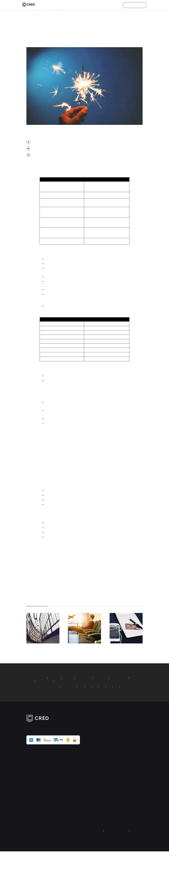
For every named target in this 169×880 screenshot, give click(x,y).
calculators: (31, 702)
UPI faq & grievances (131, 824)
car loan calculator (109, 702)
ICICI (96, 711)
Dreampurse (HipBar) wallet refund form (95, 823)
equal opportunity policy (131, 836)
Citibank (67, 165)
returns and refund (114, 864)
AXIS (109, 711)
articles (59, 14)
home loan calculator (89, 702)
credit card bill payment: (36, 711)
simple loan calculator (72, 705)
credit (72, 165)
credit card (105, 148)
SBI (102, 711)
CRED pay (92, 748)
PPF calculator (72, 702)
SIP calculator (43, 702)
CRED (28, 14)
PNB (121, 711)
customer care (133, 765)
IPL (126, 759)
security (129, 781)
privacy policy (94, 860)
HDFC (88, 711)
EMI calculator (57, 702)
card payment (76, 165)
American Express (55, 711)
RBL (115, 711)
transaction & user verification (132, 802)
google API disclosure (131, 814)
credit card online (109, 308)
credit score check (93, 756)
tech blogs (92, 787)
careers (129, 754)
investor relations (130, 789)
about (128, 748)
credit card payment (43, 14)
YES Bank (130, 711)
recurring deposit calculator (49, 705)
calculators (93, 793)
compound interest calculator (96, 705)
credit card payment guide (95, 801)
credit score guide (93, 811)
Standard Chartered (73, 711)
